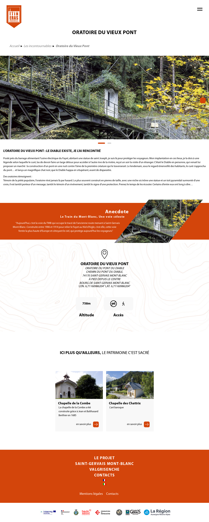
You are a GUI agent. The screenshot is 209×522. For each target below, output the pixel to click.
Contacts (104, 475)
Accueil (14, 46)
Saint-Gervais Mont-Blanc (104, 464)
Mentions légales (91, 494)
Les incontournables (37, 46)
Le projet (104, 458)
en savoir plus (83, 424)
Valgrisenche (104, 470)
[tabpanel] (104, 97)
